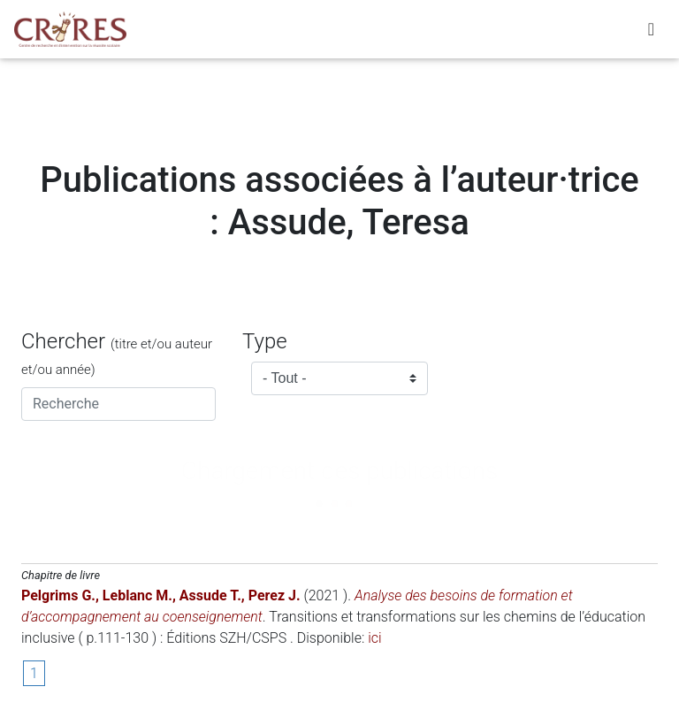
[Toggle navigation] (651, 32)
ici (374, 638)
